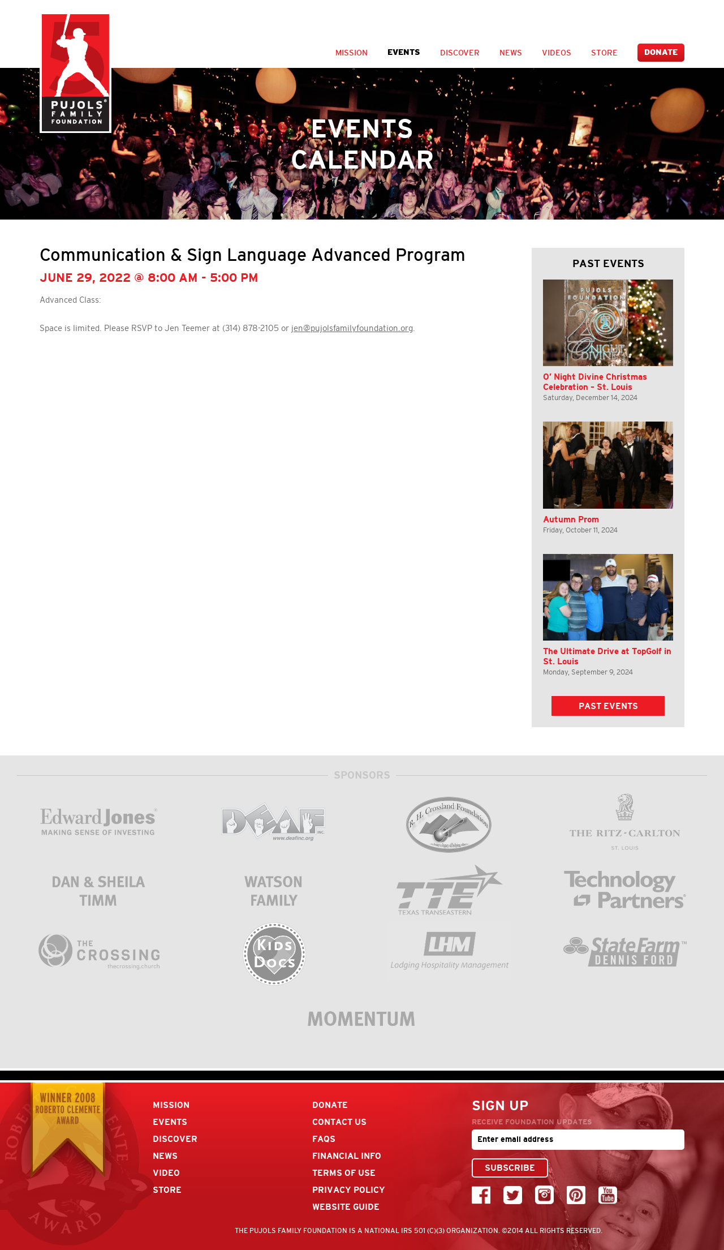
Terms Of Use (344, 1173)
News (510, 52)
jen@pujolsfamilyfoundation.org (352, 328)
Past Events (608, 706)
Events (403, 52)
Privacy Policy (348, 1190)
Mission (351, 52)
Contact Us (339, 1122)
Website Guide (346, 1207)
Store (604, 52)
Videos (556, 52)
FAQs (323, 1139)
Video (166, 1173)
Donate (661, 52)
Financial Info (346, 1156)
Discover (460, 52)
